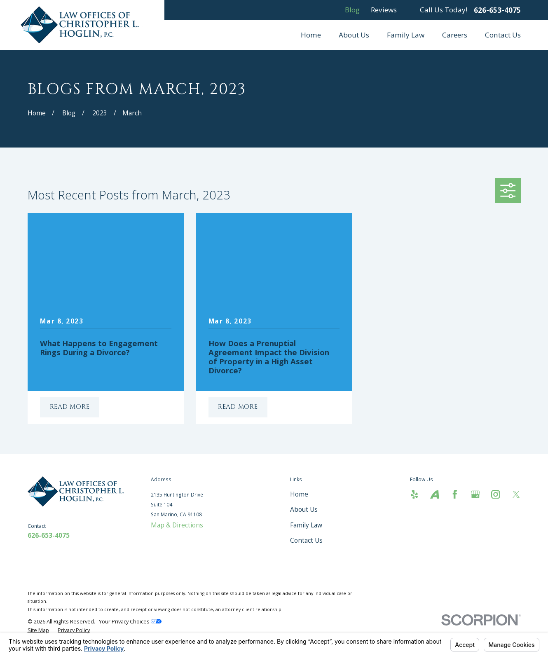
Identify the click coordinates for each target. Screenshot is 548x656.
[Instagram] (495, 494)
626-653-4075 (497, 10)
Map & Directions (177, 524)
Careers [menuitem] (454, 35)
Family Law (306, 524)
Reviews (384, 9)
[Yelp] (414, 494)
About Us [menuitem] (354, 35)
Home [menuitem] (311, 35)
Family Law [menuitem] (405, 35)
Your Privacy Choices (130, 621)
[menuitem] (38, 630)
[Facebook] (454, 494)
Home (299, 494)
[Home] (82, 24)
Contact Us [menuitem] (503, 35)
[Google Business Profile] (475, 494)
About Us (304, 509)
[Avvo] (434, 494)
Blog (352, 9)
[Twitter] (516, 494)
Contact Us (306, 540)
